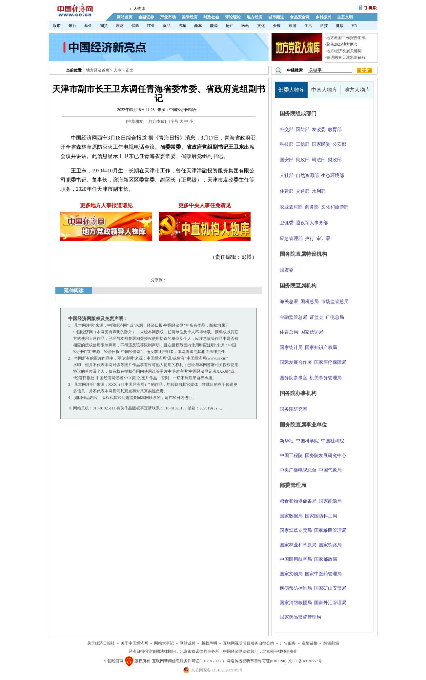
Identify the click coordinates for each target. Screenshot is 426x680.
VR (354, 25)
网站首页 (124, 17)
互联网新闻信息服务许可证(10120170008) (188, 661)
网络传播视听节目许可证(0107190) (256, 661)
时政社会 (211, 17)
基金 (88, 25)
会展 (277, 25)
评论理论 (233, 17)
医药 (245, 25)
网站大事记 (164, 643)
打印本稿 (157, 121)
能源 (214, 25)
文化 (261, 25)
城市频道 (276, 17)
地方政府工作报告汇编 (346, 37)
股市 (57, 25)
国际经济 (189, 17)
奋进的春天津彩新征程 (346, 57)
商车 (198, 25)
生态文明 (345, 17)
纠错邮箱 (331, 643)
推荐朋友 (135, 121)
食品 (167, 25)
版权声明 (209, 643)
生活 (308, 25)
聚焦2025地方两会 (342, 44)
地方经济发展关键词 (344, 51)
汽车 (182, 25)
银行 (72, 25)
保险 (135, 25)
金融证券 (146, 17)
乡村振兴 (323, 17)
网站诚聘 (187, 643)
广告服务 (288, 643)
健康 (340, 25)
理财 (120, 25)
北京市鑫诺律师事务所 (199, 651)
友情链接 (309, 643)
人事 (117, 70)
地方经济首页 (98, 70)
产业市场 (168, 17)
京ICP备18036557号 (305, 661)
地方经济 (254, 17)
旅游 (292, 25)
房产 (229, 25)
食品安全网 (300, 17)
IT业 (151, 25)
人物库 (139, 8)
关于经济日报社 (101, 643)
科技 (324, 25)
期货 (104, 25)
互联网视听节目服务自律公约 (248, 643)
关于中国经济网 (134, 643)
